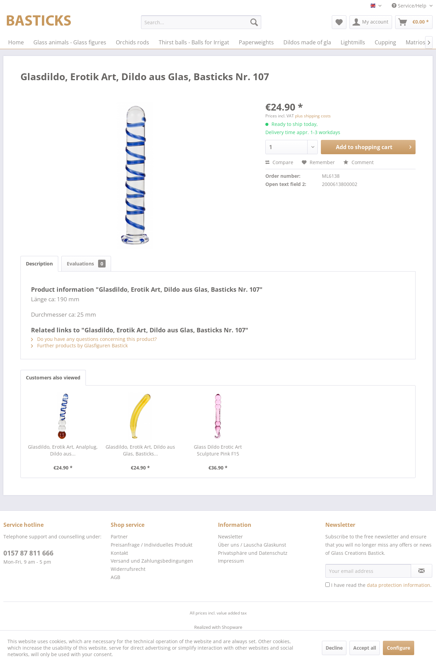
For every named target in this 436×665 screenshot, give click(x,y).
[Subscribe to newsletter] (421, 571)
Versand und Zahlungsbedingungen (152, 561)
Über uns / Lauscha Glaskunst (252, 544)
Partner (119, 536)
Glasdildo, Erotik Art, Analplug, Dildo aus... (63, 450)
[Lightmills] (353, 42)
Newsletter (230, 536)
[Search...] (201, 22)
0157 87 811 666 (28, 553)
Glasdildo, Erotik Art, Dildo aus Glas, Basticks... (140, 450)
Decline (334, 648)
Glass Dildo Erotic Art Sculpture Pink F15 (218, 450)
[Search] (254, 22)
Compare (279, 162)
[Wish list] (339, 22)
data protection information (398, 585)
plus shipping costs (313, 116)
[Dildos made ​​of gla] (307, 42)
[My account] (370, 22)
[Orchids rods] (132, 42)
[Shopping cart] (414, 22)
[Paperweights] (256, 42)
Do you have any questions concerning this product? (94, 339)
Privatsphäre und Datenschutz (252, 553)
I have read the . (381, 585)
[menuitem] (201, 22)
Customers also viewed (53, 377)
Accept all (364, 648)
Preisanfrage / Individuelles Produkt (151, 544)
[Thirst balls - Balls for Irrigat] (194, 42)
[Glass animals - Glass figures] (70, 42)
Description (39, 263)
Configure (398, 648)
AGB (115, 577)
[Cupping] (385, 42)
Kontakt (119, 553)
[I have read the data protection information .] (327, 584)
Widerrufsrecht (128, 569)
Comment (358, 162)
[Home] (16, 42)
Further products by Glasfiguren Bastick (79, 345)
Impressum (231, 561)
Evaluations (86, 264)
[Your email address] (368, 571)
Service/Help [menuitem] (410, 5)
